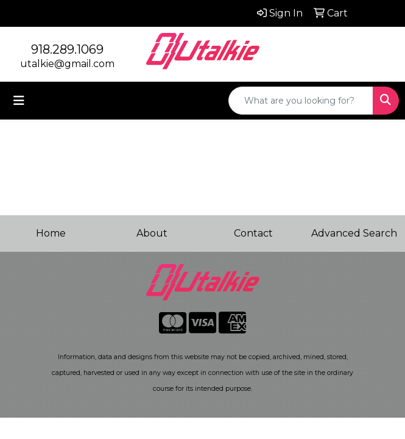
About (151, 233)
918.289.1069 (67, 49)
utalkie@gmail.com (67, 64)
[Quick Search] (300, 101)
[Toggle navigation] (19, 100)
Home (51, 233)
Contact (253, 233)
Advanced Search (354, 233)
